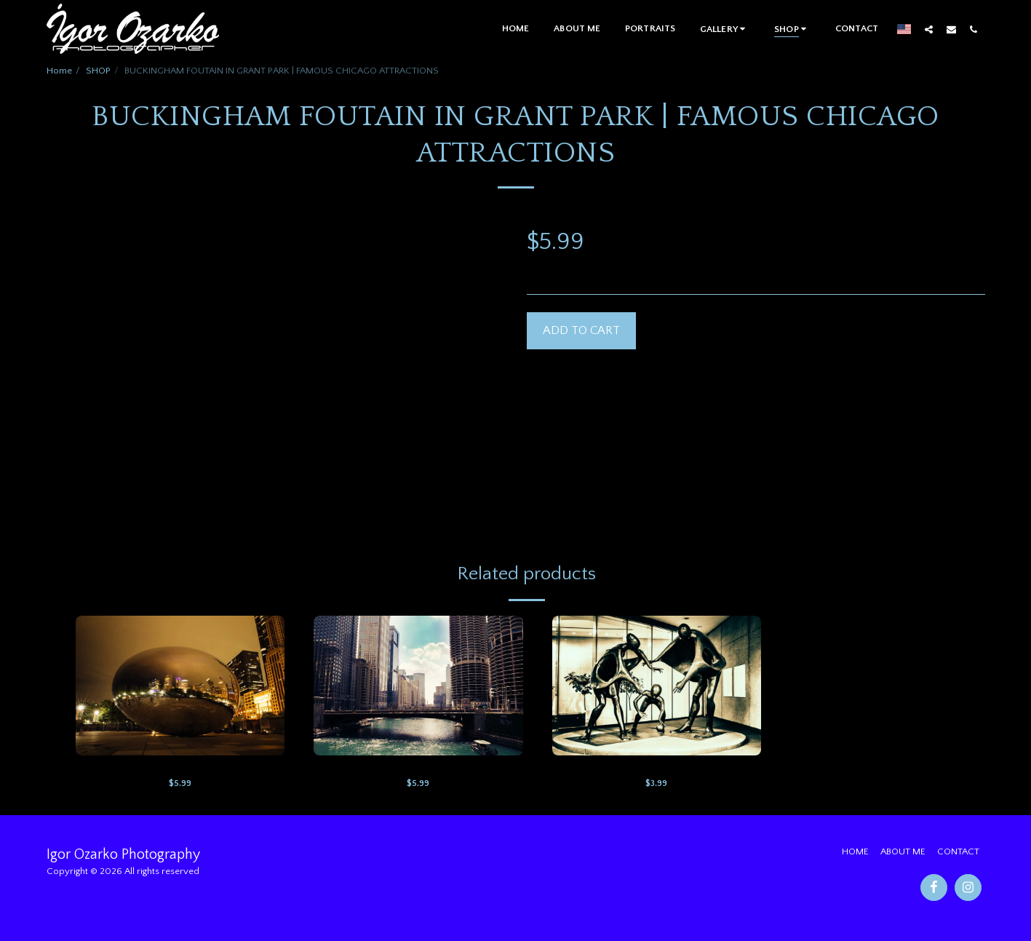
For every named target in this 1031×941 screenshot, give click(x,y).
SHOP (98, 70)
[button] (724, 28)
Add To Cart (581, 330)
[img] (180, 685)
